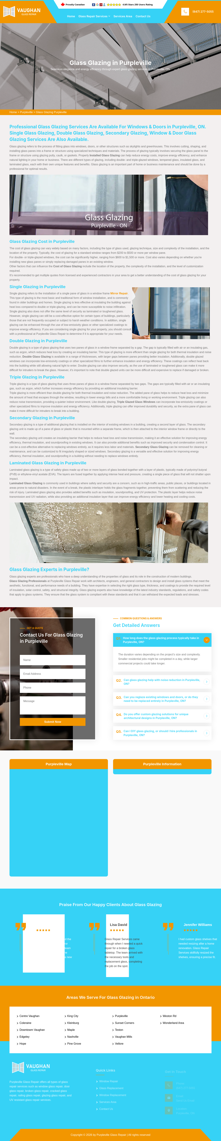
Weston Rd (169, 1016)
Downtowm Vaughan (32, 1029)
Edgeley (25, 1036)
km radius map (58, 820)
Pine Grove (74, 1043)
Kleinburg (73, 1022)
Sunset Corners (124, 1022)
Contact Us (143, 16)
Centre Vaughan (29, 1016)
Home (71, 16)
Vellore (119, 1043)
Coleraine (25, 1022)
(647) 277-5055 (203, 11)
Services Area (122, 16)
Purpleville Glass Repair (111, 1134)
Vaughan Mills (123, 1036)
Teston (119, 1029)
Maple (71, 1029)
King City (72, 1016)
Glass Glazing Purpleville (51, 112)
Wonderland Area (173, 1022)
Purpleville (26, 112)
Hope (23, 1043)
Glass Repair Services (92, 16)
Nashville (73, 1036)
